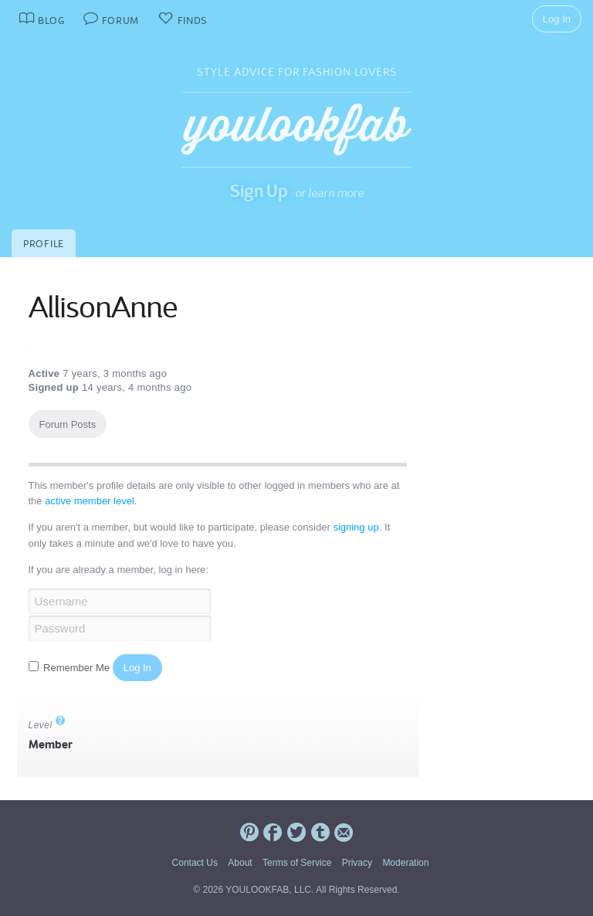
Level (47, 725)
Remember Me (71, 667)
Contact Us (195, 862)
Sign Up (259, 191)
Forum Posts (68, 424)
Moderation (405, 862)
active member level (89, 501)
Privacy (357, 862)
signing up (355, 527)
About (240, 862)
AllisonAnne (103, 307)
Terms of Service (297, 862)
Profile (43, 243)
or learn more (329, 192)
